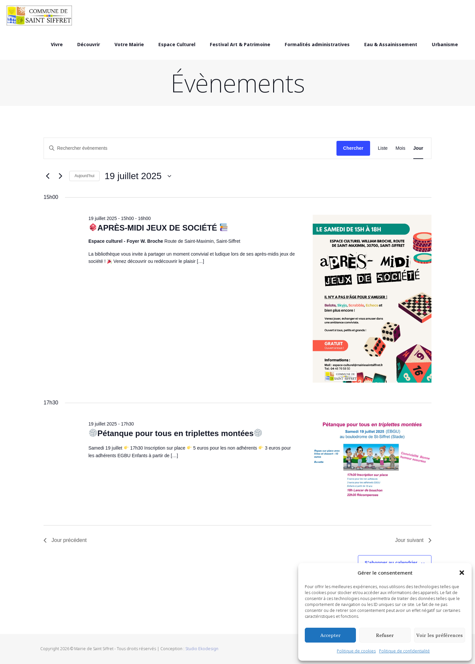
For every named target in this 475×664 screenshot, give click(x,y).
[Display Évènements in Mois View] (400, 148)
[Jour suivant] (60, 176)
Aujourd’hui (84, 176)
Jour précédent (65, 540)
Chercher (353, 148)
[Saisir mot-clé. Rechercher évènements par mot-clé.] (190, 148)
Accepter (330, 635)
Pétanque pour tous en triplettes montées (175, 433)
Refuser (385, 635)
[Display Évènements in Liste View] (383, 148)
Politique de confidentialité (404, 651)
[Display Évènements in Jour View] (418, 148)
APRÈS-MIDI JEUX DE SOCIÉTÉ (158, 227)
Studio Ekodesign (201, 648)
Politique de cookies (356, 651)
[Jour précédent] (47, 176)
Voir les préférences (439, 635)
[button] (462, 572)
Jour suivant (413, 540)
